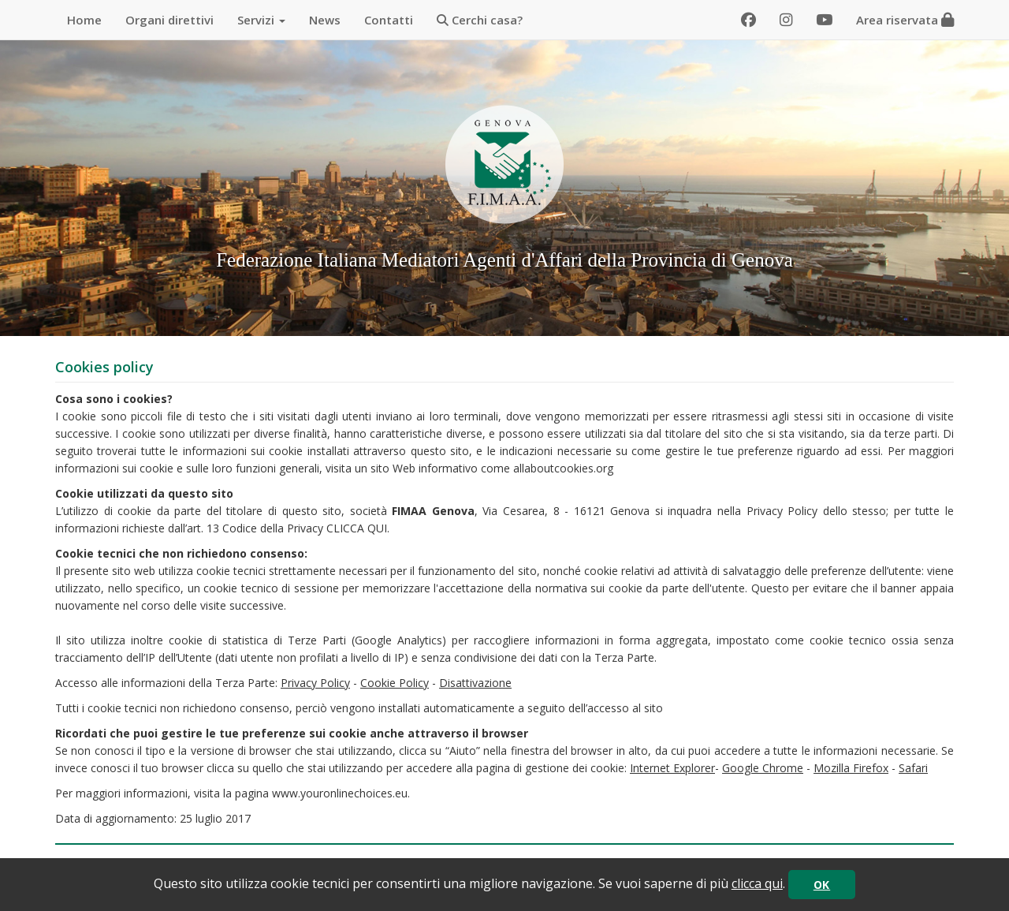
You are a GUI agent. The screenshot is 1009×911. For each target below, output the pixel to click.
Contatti (388, 20)
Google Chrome (762, 767)
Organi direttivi (169, 20)
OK (822, 884)
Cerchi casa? (480, 20)
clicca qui (757, 883)
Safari (913, 767)
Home (84, 20)
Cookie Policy (394, 682)
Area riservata (905, 20)
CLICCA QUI (356, 528)
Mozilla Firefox (851, 767)
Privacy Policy (315, 682)
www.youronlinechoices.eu (340, 793)
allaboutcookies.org (563, 468)
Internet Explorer (672, 767)
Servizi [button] (261, 20)
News (325, 20)
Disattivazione (475, 682)
